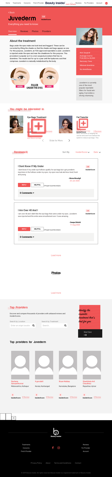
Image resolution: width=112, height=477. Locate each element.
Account (99, 3)
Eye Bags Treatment (36, 117)
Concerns (27, 3)
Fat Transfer (82, 117)
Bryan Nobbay (64, 381)
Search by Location (17, 321)
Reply (24, 185)
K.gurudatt (39, 381)
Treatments (17, 3)
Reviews (78, 3)
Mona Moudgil (75, 178)
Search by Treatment (50, 321)
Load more (56, 255)
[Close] (13, 418)
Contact (78, 463)
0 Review (25, 397)
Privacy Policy (36, 463)
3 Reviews (48, 131)
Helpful (37, 185)
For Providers (89, 3)
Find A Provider (38, 3)
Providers (46, 31)
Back (11, 12)
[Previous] (3, 416)
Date (96, 152)
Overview (12, 31)
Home (8, 3)
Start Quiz (91, 333)
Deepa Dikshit (75, 222)
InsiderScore (81, 152)
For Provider (86, 448)
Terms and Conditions (62, 463)
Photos (35, 31)
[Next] (8, 416)
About (48, 463)
